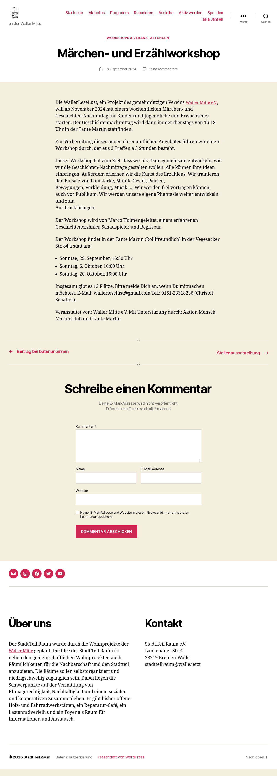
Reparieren (164, 16)
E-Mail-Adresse (152, 476)
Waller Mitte (22, 658)
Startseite (95, 16)
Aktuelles (117, 16)
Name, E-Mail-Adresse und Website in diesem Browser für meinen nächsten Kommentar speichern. (134, 522)
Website (82, 497)
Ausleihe (186, 16)
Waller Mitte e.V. (203, 110)
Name (80, 476)
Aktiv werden (211, 16)
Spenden (187, 22)
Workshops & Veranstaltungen (138, 45)
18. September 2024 (120, 76)
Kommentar (86, 433)
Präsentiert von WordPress (126, 763)
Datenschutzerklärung (78, 763)
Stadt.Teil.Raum (38, 763)
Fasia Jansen (212, 22)
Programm (140, 16)
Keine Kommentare (164, 76)
